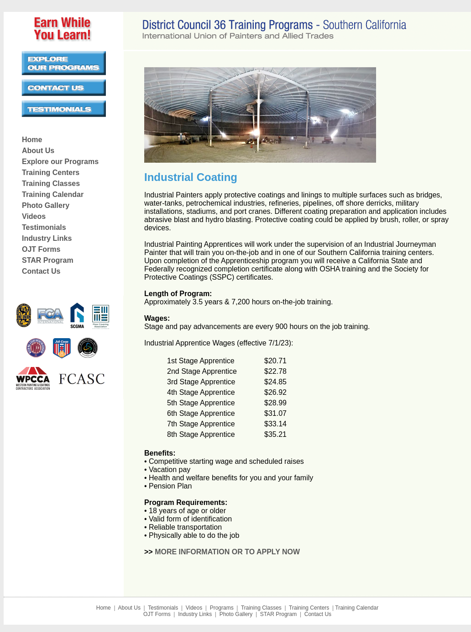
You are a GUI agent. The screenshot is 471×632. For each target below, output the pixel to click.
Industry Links (47, 238)
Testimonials (44, 227)
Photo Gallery (45, 205)
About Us (38, 150)
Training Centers (50, 172)
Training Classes (51, 183)
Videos (34, 216)
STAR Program (47, 260)
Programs (220, 608)
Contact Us (41, 271)
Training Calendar (53, 194)
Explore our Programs (60, 161)
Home (32, 139)
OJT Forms (41, 249)
